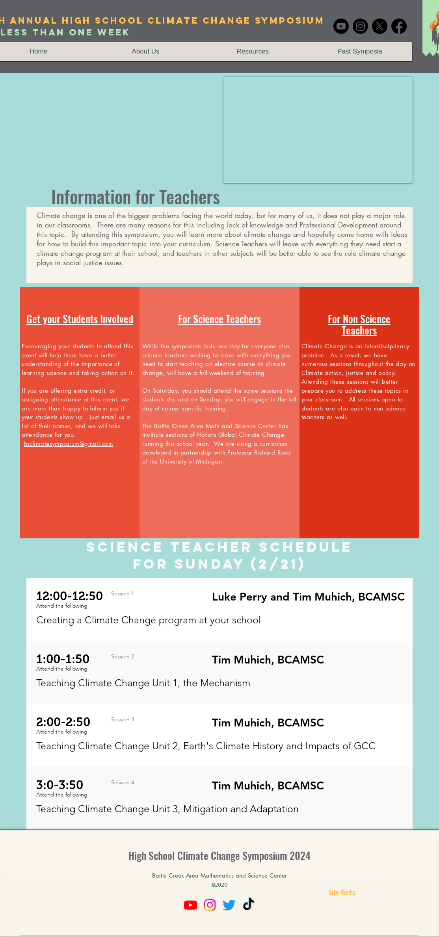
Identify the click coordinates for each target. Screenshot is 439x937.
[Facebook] (399, 26)
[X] (379, 26)
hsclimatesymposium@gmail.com (68, 443)
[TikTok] (248, 905)
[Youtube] (341, 26)
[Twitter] (229, 905)
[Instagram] (360, 26)
